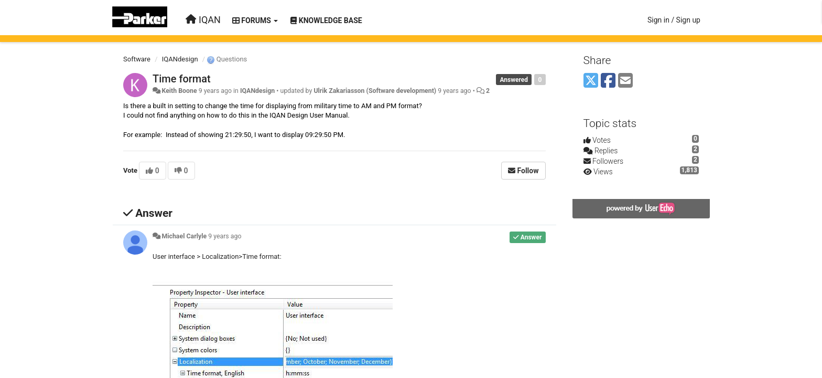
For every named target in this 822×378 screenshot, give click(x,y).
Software (136, 59)
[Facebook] (608, 81)
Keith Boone (179, 90)
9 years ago (224, 236)
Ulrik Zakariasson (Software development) (374, 90)
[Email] (625, 81)
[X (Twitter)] (590, 81)
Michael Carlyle (184, 236)
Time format (182, 78)
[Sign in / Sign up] (674, 20)
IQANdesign (180, 59)
